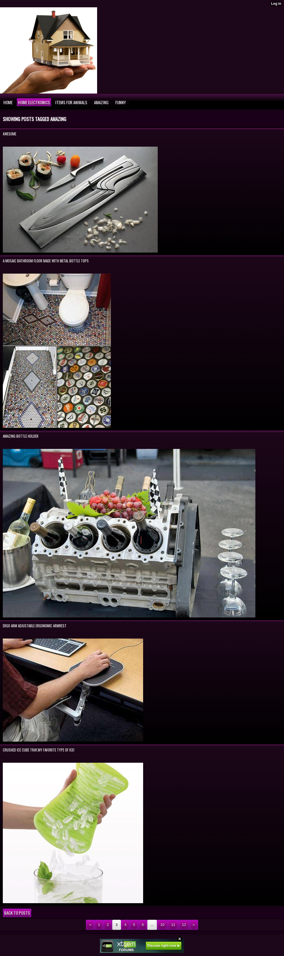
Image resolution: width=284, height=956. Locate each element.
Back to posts (17, 913)
